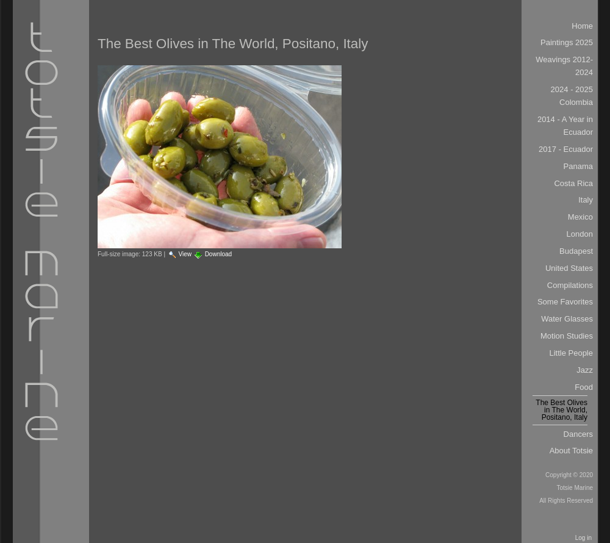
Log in (583, 537)
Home (582, 26)
